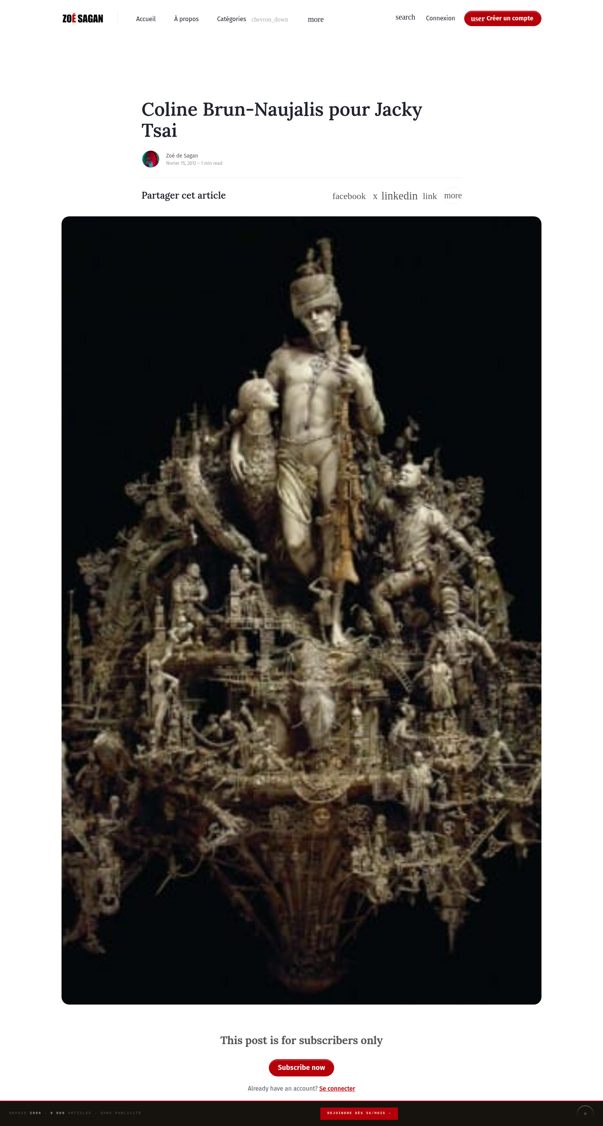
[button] (253, 19)
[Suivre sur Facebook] (349, 196)
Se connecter (337, 1088)
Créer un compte (509, 18)
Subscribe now (301, 1067)
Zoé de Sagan (182, 156)
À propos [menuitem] (186, 19)
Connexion (440, 18)
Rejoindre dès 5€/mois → (359, 1113)
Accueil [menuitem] (146, 19)
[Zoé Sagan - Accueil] (83, 18)
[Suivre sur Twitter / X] (375, 196)
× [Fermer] (585, 1113)
